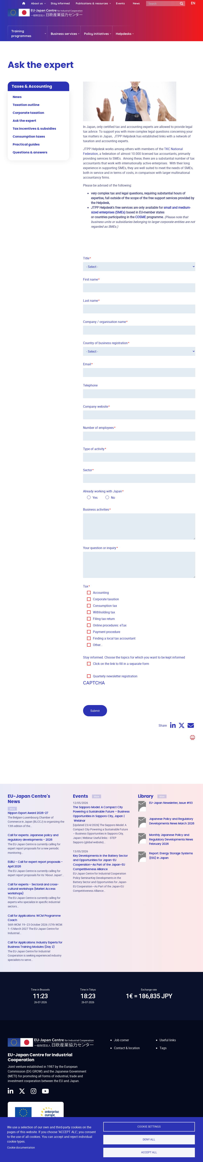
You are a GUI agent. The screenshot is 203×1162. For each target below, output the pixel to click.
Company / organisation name (104, 322)
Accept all (149, 1152)
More (12, 808)
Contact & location (127, 1044)
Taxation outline (26, 105)
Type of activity (93, 449)
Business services (64, 34)
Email (87, 364)
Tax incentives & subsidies (34, 128)
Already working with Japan (102, 491)
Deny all (149, 1139)
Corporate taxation (106, 599)
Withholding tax (104, 612)
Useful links (168, 1036)
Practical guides (26, 144)
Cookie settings (149, 1126)
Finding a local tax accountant (114, 638)
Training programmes (21, 33)
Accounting (101, 592)
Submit (95, 711)
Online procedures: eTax (109, 625)
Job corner (121, 1036)
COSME (140, 217)
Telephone (90, 385)
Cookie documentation (21, 1147)
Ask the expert (24, 120)
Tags (163, 1044)
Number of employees (98, 427)
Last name (90, 300)
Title (86, 258)
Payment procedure (106, 632)
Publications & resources (92, 3)
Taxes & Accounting (32, 87)
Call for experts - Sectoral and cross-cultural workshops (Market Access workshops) (33, 889)
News (136, 3)
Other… (97, 645)
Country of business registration (105, 343)
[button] (190, 3)
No (113, 498)
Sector (87, 470)
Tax (85, 586)
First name (90, 279)
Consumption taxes (29, 136)
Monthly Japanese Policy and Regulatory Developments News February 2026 (171, 839)
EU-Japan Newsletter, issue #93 (170, 802)
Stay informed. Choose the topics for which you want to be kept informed (134, 657)
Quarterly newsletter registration (115, 676)
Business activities (96, 509)
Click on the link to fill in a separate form (121, 663)
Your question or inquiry (99, 548)
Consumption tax (105, 605)
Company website (95, 406)
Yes (95, 498)
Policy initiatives (96, 34)
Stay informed (60, 3)
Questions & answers (30, 152)
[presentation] (113, 694)
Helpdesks (123, 34)
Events (120, 3)
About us (37, 3)
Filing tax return (104, 619)
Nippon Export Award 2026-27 (28, 813)
